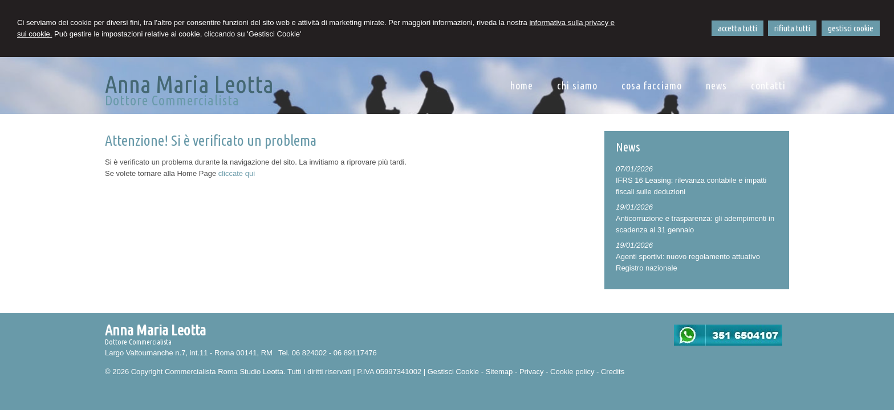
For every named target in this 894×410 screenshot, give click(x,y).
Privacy (531, 371)
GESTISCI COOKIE (850, 28)
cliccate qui (236, 173)
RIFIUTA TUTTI (792, 28)
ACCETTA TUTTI (737, 28)
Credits (612, 371)
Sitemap (499, 371)
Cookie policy (572, 371)
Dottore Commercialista (172, 100)
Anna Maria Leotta (189, 83)
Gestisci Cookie (453, 371)
